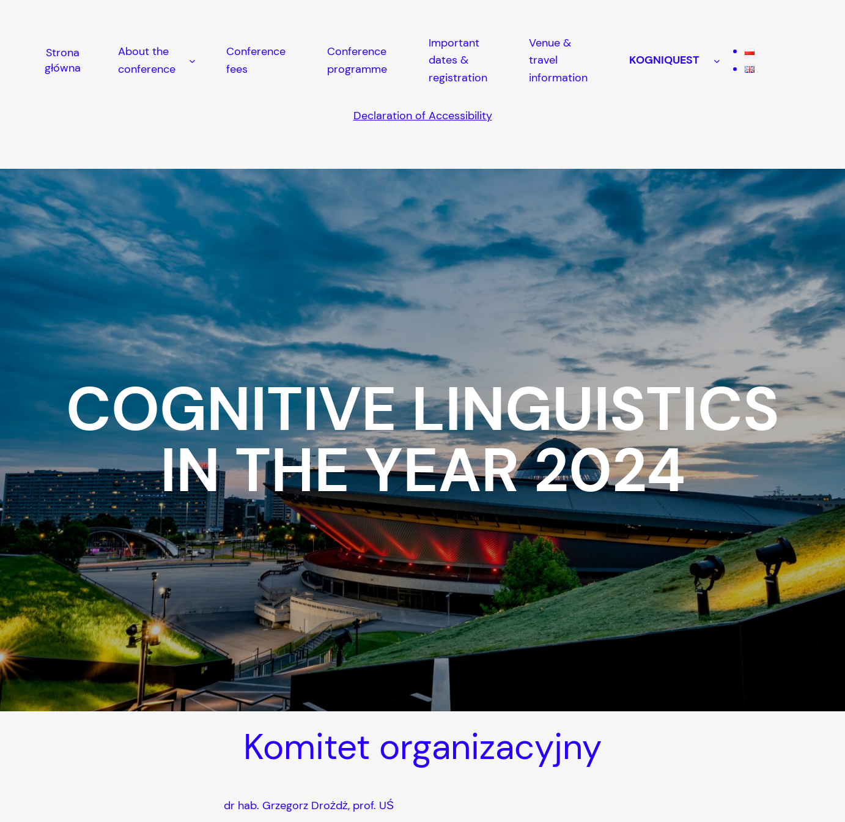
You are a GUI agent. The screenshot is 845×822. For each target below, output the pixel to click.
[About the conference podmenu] (192, 60)
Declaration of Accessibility (422, 115)
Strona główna (63, 60)
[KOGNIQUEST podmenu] (717, 60)
